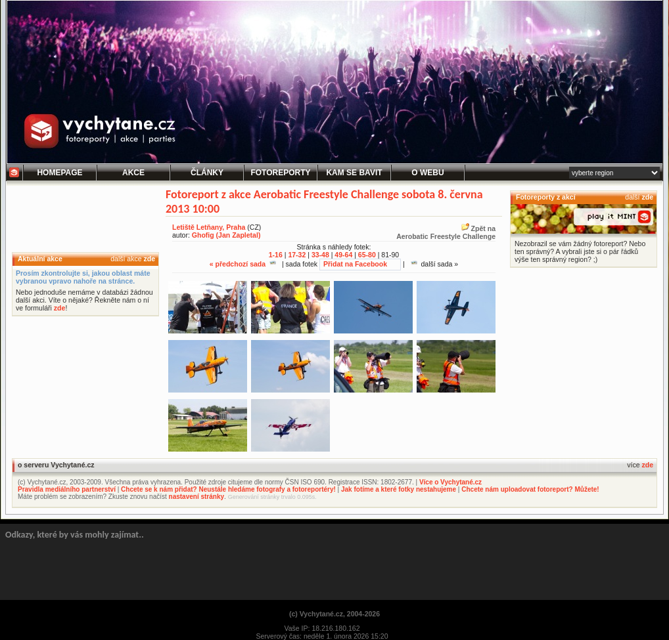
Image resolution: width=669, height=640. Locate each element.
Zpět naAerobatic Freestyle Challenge (446, 232)
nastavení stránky (197, 496)
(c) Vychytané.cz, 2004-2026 (334, 614)
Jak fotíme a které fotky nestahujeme (398, 489)
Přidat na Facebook (355, 264)
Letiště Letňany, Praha (208, 227)
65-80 (367, 255)
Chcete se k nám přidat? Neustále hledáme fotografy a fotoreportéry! (228, 489)
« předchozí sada (243, 264)
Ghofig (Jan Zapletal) (226, 235)
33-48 (320, 255)
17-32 (297, 255)
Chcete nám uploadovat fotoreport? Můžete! (530, 489)
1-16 (276, 255)
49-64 (343, 255)
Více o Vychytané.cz (450, 482)
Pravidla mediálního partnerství (67, 489)
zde (149, 259)
